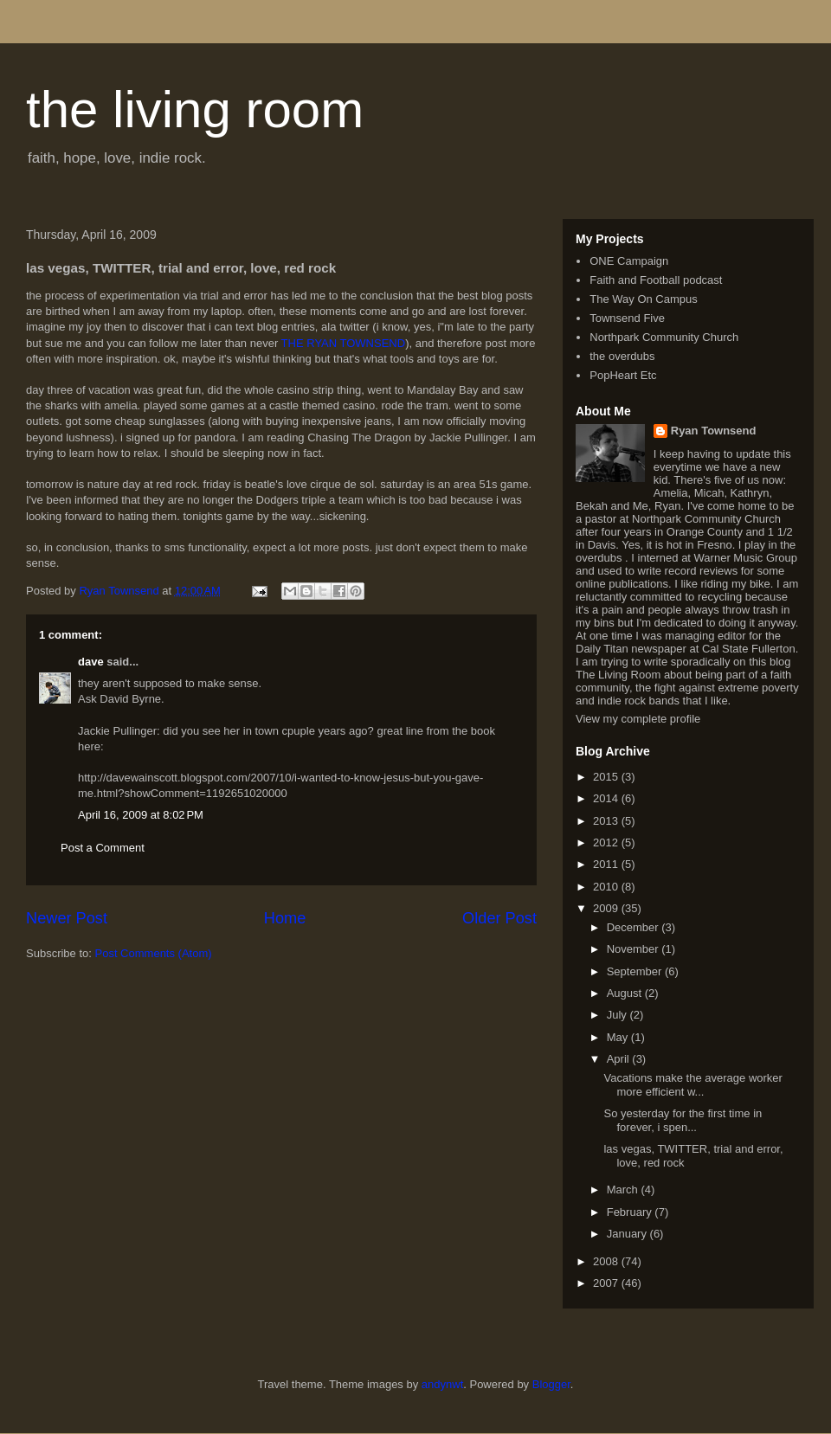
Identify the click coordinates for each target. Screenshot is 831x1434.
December (634, 927)
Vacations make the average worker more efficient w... (692, 1084)
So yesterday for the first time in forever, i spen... (682, 1120)
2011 (607, 864)
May (619, 1037)
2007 (607, 1282)
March (624, 1189)
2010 (607, 886)
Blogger (551, 1384)
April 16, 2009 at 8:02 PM (140, 814)
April (620, 1058)
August (626, 993)
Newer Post (66, 918)
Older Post (499, 918)
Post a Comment (103, 847)
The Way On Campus (643, 299)
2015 (607, 776)
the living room (195, 109)
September (636, 971)
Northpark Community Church (663, 337)
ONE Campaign (628, 260)
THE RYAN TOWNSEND (341, 343)
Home (285, 918)
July (618, 1014)
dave (91, 661)
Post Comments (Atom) (153, 953)
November (634, 948)
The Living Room (618, 674)
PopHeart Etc (622, 375)
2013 (607, 820)
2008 (607, 1261)
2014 (607, 798)
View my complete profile (638, 718)
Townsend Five (627, 318)
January (628, 1233)
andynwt (442, 1384)
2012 (607, 842)
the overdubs (621, 356)
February (631, 1212)
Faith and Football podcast (655, 279)
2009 (607, 908)
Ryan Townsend (714, 430)
